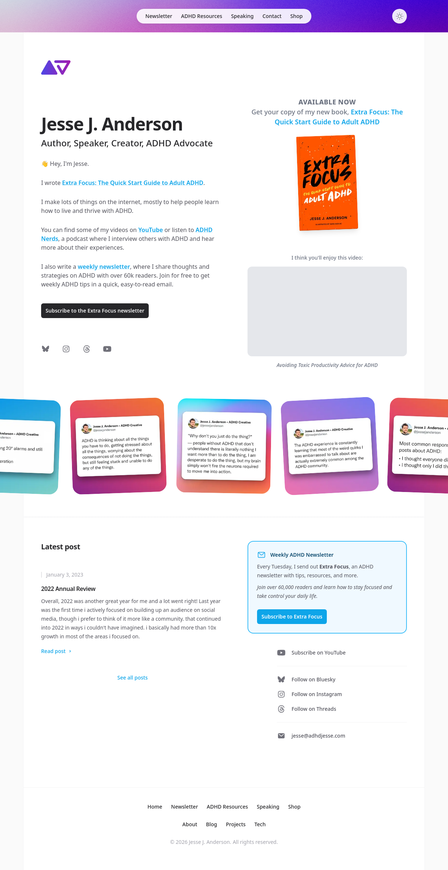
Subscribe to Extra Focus (291, 616)
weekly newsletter (104, 267)
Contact (272, 16)
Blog (211, 824)
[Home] (56, 67)
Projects (236, 824)
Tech (260, 824)
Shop (296, 16)
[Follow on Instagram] (66, 349)
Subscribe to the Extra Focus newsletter (95, 310)
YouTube (150, 230)
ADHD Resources (201, 16)
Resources (227, 806)
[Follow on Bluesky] (45, 349)
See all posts (133, 677)
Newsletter (158, 16)
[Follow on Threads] (87, 349)
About (190, 824)
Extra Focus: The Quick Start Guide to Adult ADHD (132, 183)
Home (155, 806)
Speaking (242, 16)
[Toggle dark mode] (399, 16)
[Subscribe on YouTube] (107, 349)
